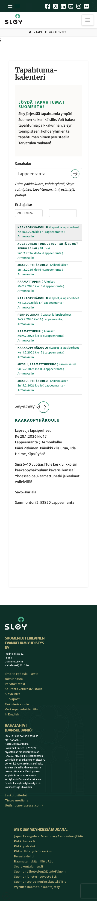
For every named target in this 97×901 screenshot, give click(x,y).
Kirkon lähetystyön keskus (33, 851)
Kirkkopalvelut (24, 846)
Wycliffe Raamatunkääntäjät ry (37, 887)
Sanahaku (23, 164)
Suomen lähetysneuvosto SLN (35, 877)
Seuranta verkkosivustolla (24, 689)
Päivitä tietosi (15, 684)
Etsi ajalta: (23, 205)
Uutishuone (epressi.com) (24, 805)
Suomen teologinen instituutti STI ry (40, 882)
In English (12, 714)
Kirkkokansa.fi (24, 841)
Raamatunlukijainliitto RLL (33, 861)
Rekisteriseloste (17, 704)
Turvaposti (13, 699)
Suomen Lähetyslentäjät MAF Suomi (40, 871)
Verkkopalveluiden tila (21, 709)
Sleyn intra (12, 694)
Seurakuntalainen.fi (28, 866)
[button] (88, 20)
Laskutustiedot (16, 795)
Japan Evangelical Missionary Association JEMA (48, 836)
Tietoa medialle (16, 800)
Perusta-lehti (24, 856)
